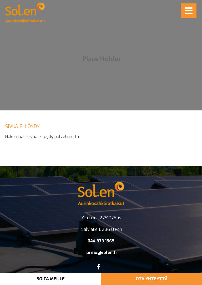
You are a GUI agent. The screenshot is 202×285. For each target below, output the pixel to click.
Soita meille (51, 279)
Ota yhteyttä (152, 279)
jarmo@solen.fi (101, 252)
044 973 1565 (101, 241)
